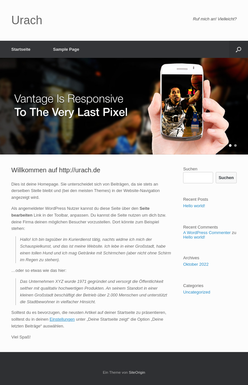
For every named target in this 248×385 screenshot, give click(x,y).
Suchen (190, 168)
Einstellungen (62, 319)
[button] (238, 49)
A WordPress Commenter (207, 232)
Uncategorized (196, 292)
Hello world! (194, 205)
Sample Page (66, 49)
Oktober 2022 (196, 264)
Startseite (20, 49)
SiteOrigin (137, 372)
